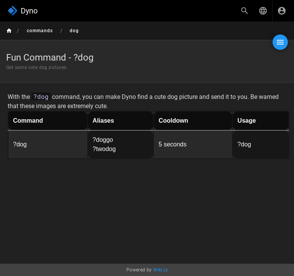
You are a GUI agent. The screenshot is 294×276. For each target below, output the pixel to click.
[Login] (282, 11)
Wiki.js (160, 270)
